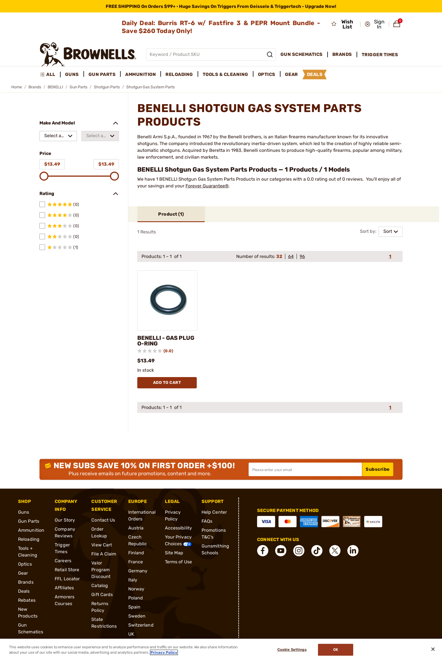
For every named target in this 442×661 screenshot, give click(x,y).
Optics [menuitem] (266, 74)
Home (16, 87)
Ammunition (31, 530)
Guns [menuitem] (72, 74)
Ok (335, 650)
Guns (23, 512)
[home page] (88, 54)
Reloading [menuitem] (179, 74)
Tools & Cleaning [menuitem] (225, 74)
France (135, 561)
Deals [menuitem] (315, 74)
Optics (25, 564)
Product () (171, 214)
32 (279, 256)
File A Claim (103, 554)
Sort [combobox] (387, 231)
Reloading (28, 539)
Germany (138, 571)
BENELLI (55, 87)
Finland (136, 552)
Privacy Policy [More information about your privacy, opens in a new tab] (164, 652)
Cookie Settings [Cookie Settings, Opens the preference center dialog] (292, 650)
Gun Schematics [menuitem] (301, 54)
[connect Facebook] (262, 550)
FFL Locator (67, 578)
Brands (34, 87)
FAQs (207, 521)
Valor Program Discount (101, 569)
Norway (136, 589)
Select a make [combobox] (52, 137)
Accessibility (178, 528)
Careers (63, 560)
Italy (133, 580)
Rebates (27, 600)
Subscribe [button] (378, 469)
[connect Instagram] (298, 550)
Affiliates (64, 587)
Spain (134, 607)
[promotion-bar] (221, 6)
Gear (23, 573)
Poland (135, 598)
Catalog (99, 585)
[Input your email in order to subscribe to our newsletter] (305, 469)
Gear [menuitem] (291, 74)
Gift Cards (102, 594)
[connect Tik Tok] (316, 550)
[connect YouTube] (280, 550)
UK (131, 634)
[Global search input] (211, 54)
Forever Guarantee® (207, 186)
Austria (136, 528)
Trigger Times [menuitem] (380, 54)
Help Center (214, 512)
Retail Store (67, 569)
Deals (24, 591)
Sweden (137, 616)
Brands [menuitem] (342, 54)
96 (302, 256)
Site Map (174, 552)
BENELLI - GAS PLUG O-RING (165, 340)
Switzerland (141, 625)
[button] (375, 24)
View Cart (101, 545)
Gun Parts (78, 87)
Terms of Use (178, 561)
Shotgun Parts (107, 87)
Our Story (65, 520)
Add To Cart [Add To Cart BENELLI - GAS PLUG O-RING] (167, 382)
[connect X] (335, 550)
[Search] (270, 54)
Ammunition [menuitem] (140, 74)
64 (291, 256)
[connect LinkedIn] (353, 550)
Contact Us (103, 520)
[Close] (433, 649)
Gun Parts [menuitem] (102, 74)
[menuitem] (50, 74)
